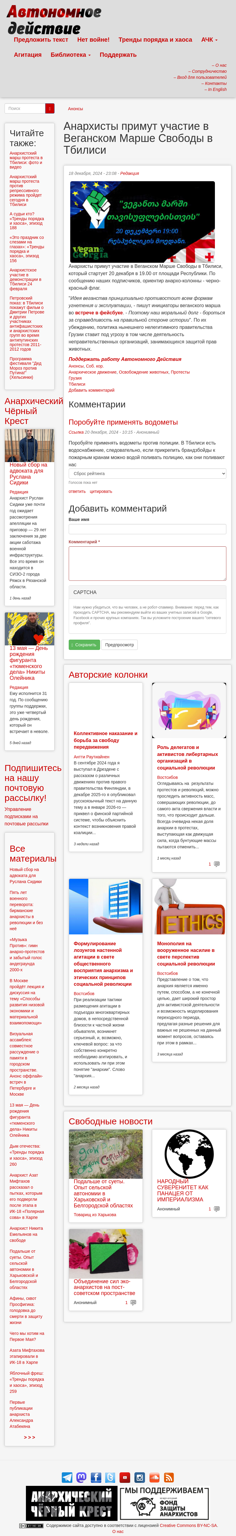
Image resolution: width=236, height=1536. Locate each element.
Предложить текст (41, 39)
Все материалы (33, 853)
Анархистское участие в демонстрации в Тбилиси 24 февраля (25, 279)
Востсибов (167, 777)
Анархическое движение (93, 372)
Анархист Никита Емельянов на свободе (26, 1234)
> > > (29, 1437)
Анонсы (75, 108)
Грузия (75, 378)
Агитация (28, 54)
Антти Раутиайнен (91, 756)
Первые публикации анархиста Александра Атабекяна (21, 1414)
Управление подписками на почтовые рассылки (27, 816)
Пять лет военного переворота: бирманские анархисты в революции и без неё (26, 910)
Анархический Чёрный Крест (34, 411)
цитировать (101, 491)
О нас (118, 1531)
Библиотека (71, 54)
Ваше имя (79, 519)
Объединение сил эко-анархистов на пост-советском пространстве (104, 1287)
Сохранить (83, 644)
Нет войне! (93, 39)
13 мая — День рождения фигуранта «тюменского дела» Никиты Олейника (29, 663)
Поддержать (118, 54)
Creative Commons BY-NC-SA (188, 1525)
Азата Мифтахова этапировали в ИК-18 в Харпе (27, 1356)
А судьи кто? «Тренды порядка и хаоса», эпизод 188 (27, 220)
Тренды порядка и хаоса (155, 39)
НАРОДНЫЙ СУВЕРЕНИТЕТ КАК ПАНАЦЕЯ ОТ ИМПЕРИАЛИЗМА (182, 1190)
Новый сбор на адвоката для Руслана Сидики (28, 474)
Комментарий (84, 541)
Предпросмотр (119, 644)
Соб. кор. (95, 366)
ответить (77, 491)
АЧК (209, 39)
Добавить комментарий (92, 390)
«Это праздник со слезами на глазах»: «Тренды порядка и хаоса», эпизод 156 (27, 249)
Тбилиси (77, 384)
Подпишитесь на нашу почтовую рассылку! (33, 783)
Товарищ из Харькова (95, 1214)
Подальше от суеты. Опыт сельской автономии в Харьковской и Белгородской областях (103, 1193)
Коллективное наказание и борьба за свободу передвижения (105, 740)
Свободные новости (111, 1121)
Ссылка (76, 432)
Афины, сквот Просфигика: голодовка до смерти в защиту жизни (26, 1310)
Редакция (129, 173)
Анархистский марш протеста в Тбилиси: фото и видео (26, 160)
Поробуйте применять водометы (123, 422)
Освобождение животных (143, 372)
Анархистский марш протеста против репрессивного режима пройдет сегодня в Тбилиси (26, 190)
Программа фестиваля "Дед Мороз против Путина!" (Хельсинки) (25, 368)
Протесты (180, 372)
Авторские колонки (108, 675)
